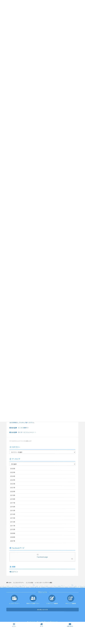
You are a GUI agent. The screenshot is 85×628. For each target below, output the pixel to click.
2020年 (12, 491)
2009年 (12, 533)
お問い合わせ (70, 625)
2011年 (12, 526)
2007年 (12, 541)
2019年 (12, 495)
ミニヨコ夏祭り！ (23, 428)
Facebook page (42, 557)
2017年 (12, 503)
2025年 (12, 472)
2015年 (12, 510)
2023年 (12, 480)
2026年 (12, 469)
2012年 (12, 522)
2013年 (12, 518)
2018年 (12, 499)
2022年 (12, 484)
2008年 (12, 537)
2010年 (12, 529)
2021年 (12, 488)
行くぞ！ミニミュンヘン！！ (27, 432)
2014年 (12, 514)
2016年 (12, 507)
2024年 (12, 476)
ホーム (41, 625)
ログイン (13, 572)
